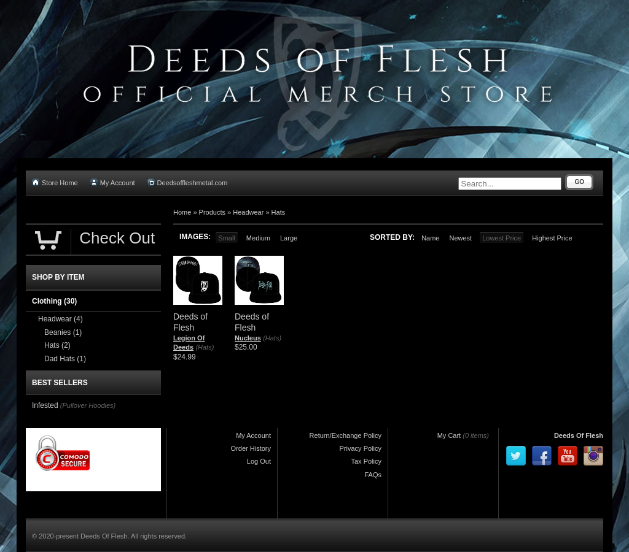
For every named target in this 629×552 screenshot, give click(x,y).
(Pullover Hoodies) (87, 405)
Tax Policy (366, 461)
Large (288, 238)
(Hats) (204, 347)
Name (430, 238)
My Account (112, 182)
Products (212, 212)
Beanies (63, 332)
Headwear (248, 212)
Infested (45, 405)
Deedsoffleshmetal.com (187, 182)
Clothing (54, 301)
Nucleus (248, 338)
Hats (279, 212)
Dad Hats (65, 359)
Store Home (55, 182)
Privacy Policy (360, 448)
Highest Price (552, 238)
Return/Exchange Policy (345, 435)
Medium (258, 238)
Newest (460, 238)
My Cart (449, 435)
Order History (251, 448)
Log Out (259, 461)
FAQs (372, 474)
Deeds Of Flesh (578, 435)
